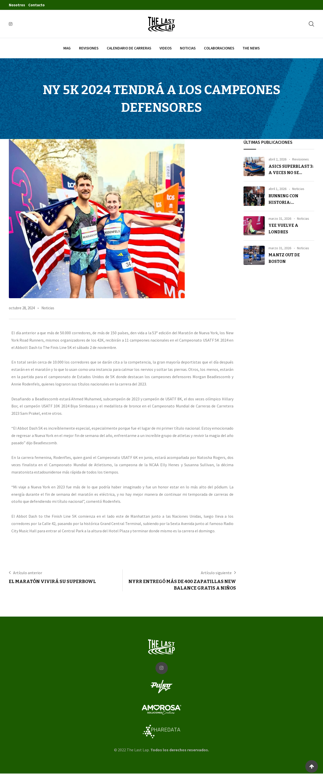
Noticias (188, 48)
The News (251, 48)
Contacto (36, 5)
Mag (67, 48)
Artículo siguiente (216, 572)
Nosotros (17, 5)
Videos (165, 48)
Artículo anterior (27, 572)
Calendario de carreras (129, 48)
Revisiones (88, 48)
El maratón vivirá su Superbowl (52, 581)
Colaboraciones (219, 48)
